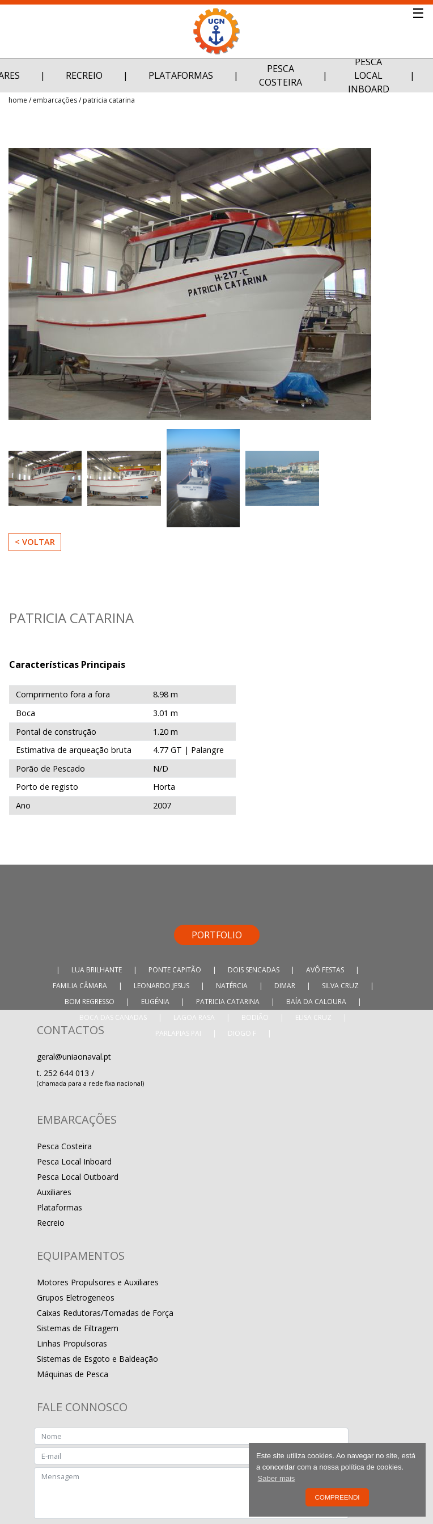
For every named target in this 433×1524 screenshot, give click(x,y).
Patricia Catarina (109, 100)
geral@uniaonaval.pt (74, 1056)
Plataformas (180, 75)
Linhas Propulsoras (72, 1343)
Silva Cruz (340, 985)
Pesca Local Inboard (368, 75)
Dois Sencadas (253, 970)
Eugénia (155, 1001)
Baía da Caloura (316, 1001)
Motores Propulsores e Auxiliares (98, 1282)
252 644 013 (67, 1073)
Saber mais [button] (276, 1478)
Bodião (255, 1017)
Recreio (84, 75)
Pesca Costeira (280, 75)
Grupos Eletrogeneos (75, 1297)
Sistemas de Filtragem (77, 1328)
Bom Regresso (89, 1001)
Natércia (232, 985)
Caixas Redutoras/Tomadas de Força (105, 1312)
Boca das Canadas (113, 1017)
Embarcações (55, 100)
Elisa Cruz (313, 1017)
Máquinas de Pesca (72, 1374)
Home (18, 100)
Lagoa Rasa (194, 1017)
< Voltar (35, 541)
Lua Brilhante (96, 970)
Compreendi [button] (337, 1497)
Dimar (284, 985)
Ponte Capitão (174, 970)
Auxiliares (54, 1192)
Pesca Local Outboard (77, 1176)
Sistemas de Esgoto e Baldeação (97, 1358)
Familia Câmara (80, 985)
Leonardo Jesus (161, 985)
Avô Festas (325, 970)
